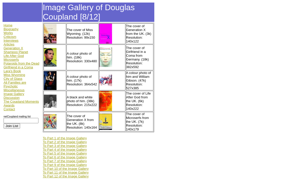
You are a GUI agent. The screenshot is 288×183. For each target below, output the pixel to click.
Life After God (14, 56)
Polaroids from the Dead (21, 63)
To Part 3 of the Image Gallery (65, 146)
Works (8, 33)
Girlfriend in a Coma (18, 67)
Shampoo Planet (16, 52)
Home (8, 25)
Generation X (13, 48)
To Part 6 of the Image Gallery (65, 157)
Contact (9, 109)
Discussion (12, 98)
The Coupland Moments (21, 101)
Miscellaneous (14, 90)
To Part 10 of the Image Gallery (66, 169)
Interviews (11, 40)
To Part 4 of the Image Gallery (65, 149)
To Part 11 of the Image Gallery (66, 172)
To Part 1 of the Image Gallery (65, 138)
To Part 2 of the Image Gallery (65, 142)
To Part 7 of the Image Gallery (65, 161)
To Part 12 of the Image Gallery (66, 176)
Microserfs (11, 60)
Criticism (10, 37)
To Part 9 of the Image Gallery (65, 165)
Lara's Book (12, 71)
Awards (9, 105)
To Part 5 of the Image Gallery (65, 153)
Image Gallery (14, 94)
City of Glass (13, 79)
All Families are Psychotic (15, 84)
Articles (9, 44)
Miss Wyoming (14, 75)
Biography (11, 29)
